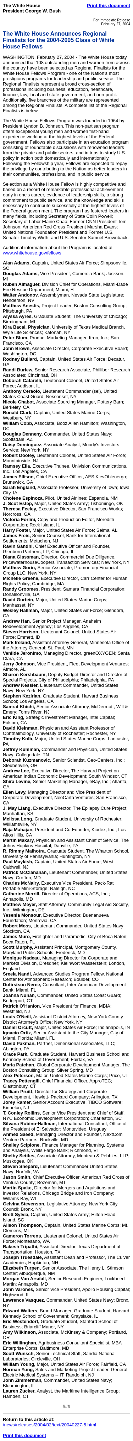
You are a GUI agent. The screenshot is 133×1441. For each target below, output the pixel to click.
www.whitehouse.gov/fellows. (32, 253)
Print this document (108, 5)
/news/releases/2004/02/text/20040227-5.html (49, 1424)
